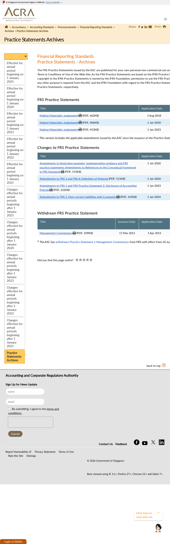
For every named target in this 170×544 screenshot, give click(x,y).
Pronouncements (67, 27)
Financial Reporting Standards (96, 27)
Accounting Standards (42, 27)
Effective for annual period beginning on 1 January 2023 (15, 123)
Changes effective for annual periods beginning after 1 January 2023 (15, 268)
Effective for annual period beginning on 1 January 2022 (15, 148)
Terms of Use (66, 451)
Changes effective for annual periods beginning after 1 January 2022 (15, 300)
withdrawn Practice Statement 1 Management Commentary (92, 242)
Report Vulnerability (17, 451)
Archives (9, 31)
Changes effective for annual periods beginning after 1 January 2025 (15, 202)
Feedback (121, 444)
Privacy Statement (45, 451)
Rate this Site (15, 455)
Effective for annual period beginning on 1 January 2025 (15, 72)
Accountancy (19, 27)
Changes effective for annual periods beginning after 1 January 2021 (15, 333)
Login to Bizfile (13, 541)
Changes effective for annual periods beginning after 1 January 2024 (15, 235)
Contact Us (106, 444)
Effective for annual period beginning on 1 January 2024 (15, 98)
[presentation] (30, 422)
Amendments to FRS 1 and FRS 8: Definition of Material (74, 178)
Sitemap (31, 455)
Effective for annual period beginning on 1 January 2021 (15, 173)
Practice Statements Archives (14, 356)
